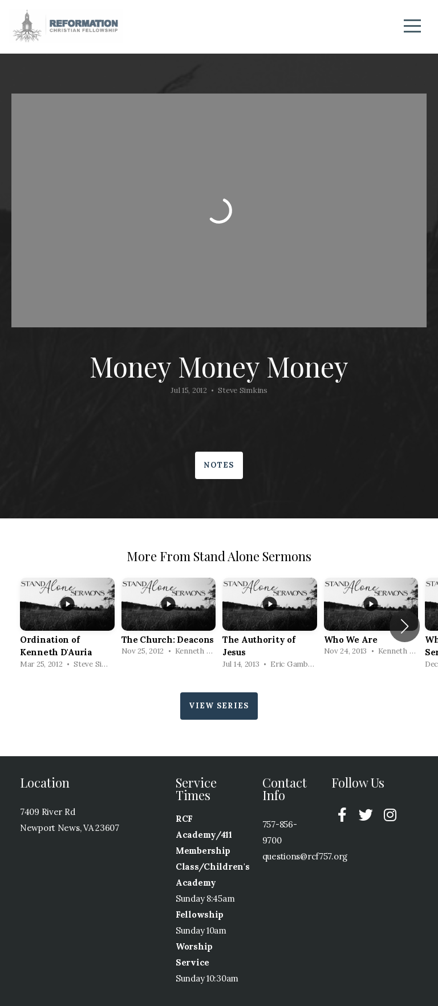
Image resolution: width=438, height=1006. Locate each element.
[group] (67, 626)
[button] (404, 626)
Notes (219, 465)
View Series (219, 706)
